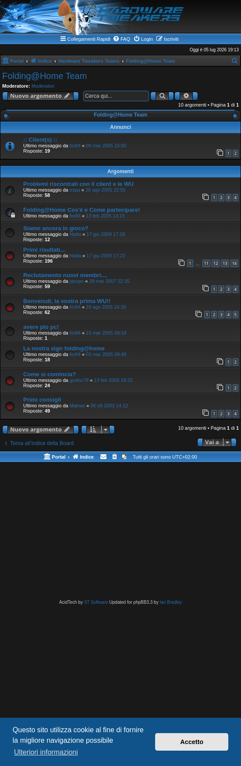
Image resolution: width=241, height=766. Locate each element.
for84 (75, 145)
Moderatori (43, 86)
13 (225, 263)
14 (234, 263)
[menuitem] (121, 39)
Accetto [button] (191, 741)
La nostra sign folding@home (64, 348)
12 (215, 263)
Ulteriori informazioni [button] (46, 752)
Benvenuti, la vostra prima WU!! (66, 301)
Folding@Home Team (44, 76)
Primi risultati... (44, 249)
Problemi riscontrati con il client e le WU (78, 184)
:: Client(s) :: (40, 139)
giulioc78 (79, 380)
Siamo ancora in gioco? (56, 228)
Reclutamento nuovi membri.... (65, 275)
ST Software (96, 602)
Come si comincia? (49, 374)
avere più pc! (41, 327)
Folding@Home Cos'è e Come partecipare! (81, 210)
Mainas (77, 405)
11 (206, 263)
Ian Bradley (170, 602)
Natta (75, 234)
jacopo (77, 281)
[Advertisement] (120, 532)
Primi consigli (42, 399)
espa (75, 189)
